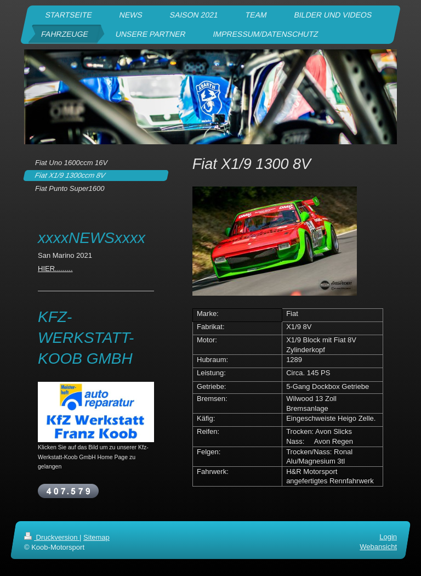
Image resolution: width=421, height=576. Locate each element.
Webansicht (378, 547)
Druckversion (51, 537)
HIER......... (55, 268)
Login (388, 537)
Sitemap (96, 537)
